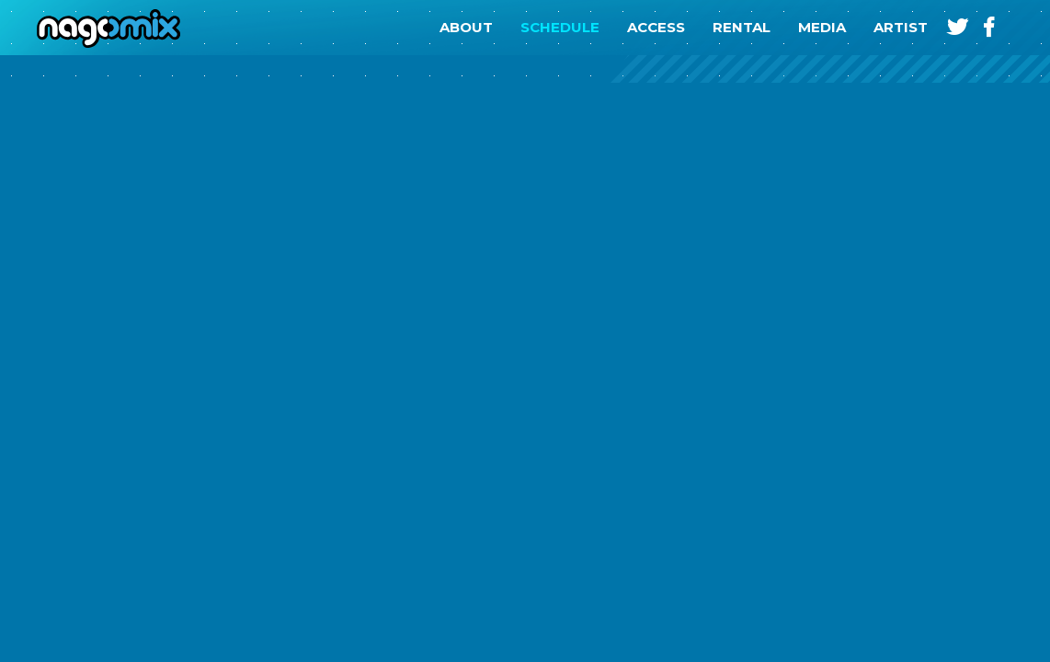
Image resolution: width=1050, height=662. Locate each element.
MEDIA (822, 27)
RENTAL (741, 27)
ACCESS (656, 27)
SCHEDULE (559, 27)
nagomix (101, 27)
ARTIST (900, 27)
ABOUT (466, 27)
